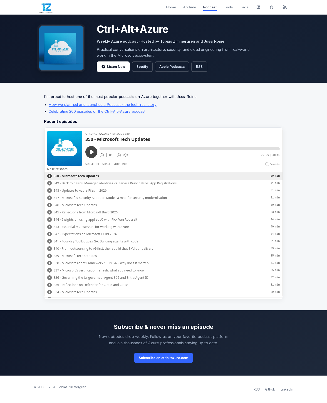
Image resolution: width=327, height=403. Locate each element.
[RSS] (285, 7)
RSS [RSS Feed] (257, 389)
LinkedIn (287, 389)
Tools (228, 7)
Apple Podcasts (172, 66)
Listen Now (113, 67)
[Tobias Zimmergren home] (46, 7)
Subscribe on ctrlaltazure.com (163, 358)
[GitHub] (272, 7)
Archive (189, 7)
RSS (199, 66)
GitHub (270, 389)
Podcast (210, 7)
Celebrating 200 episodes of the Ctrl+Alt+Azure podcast (97, 111)
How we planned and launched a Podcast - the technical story (102, 104)
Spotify (142, 66)
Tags (244, 7)
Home (171, 7)
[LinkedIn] (258, 7)
